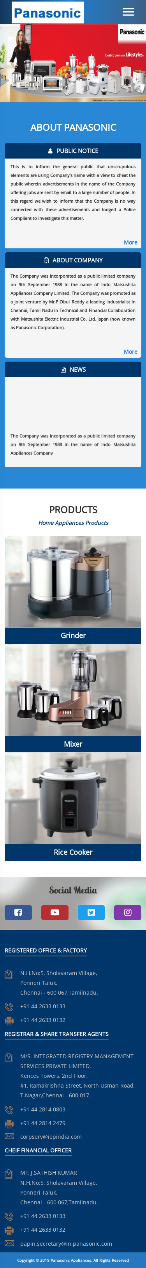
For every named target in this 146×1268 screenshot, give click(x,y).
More (130, 242)
